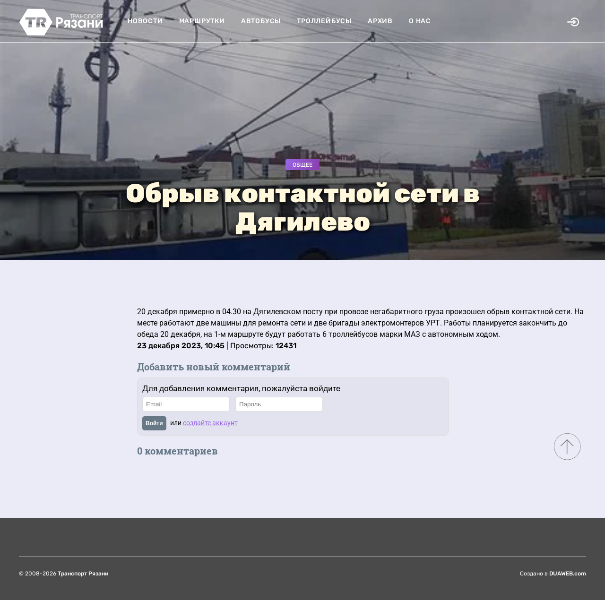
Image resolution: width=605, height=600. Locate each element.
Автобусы (261, 21)
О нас (420, 21)
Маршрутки (202, 21)
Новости (145, 21)
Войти (154, 423)
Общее (302, 165)
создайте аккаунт (210, 423)
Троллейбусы (324, 21)
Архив (380, 21)
